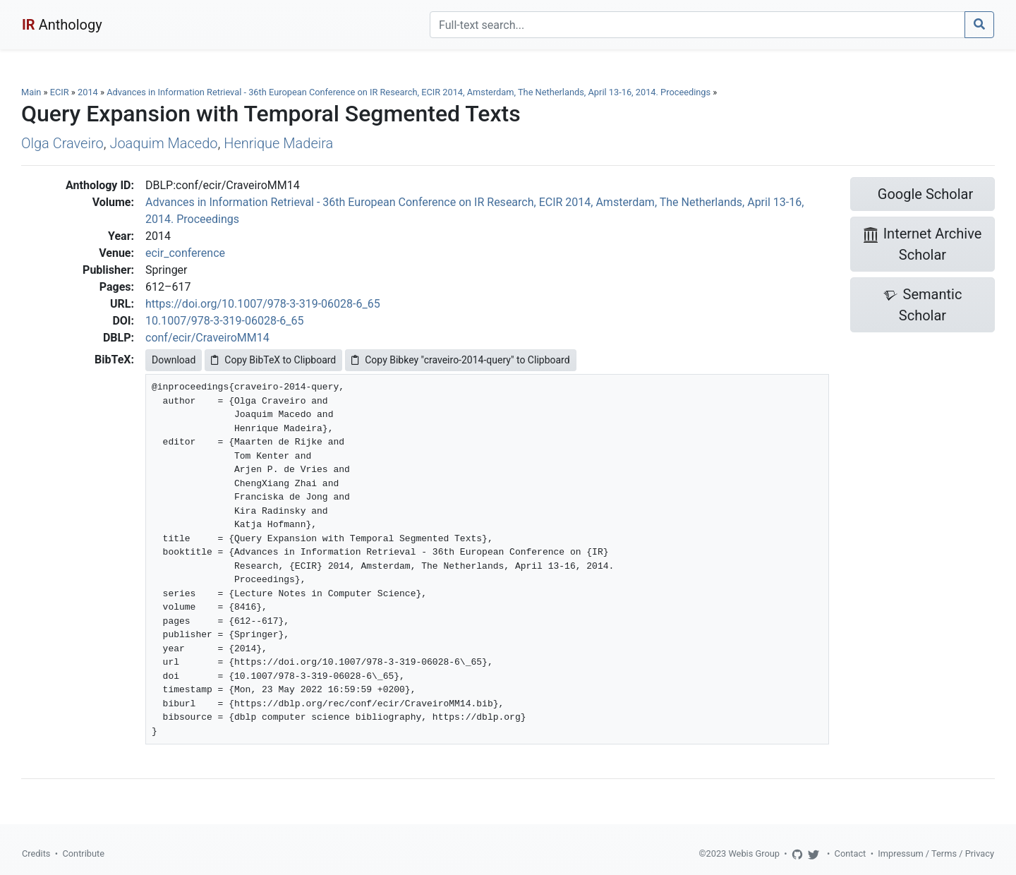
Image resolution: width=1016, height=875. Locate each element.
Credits (36, 853)
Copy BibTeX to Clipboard (273, 360)
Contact (850, 853)
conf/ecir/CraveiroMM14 (207, 337)
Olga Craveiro (62, 143)
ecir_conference (185, 253)
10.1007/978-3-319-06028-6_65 (224, 320)
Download (173, 360)
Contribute (83, 853)
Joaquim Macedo (163, 143)
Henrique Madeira (278, 143)
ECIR (59, 92)
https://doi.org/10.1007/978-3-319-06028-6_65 (262, 303)
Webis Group (754, 853)
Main (31, 92)
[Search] (697, 24)
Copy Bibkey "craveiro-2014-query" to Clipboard (460, 360)
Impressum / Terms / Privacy (936, 853)
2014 (88, 92)
